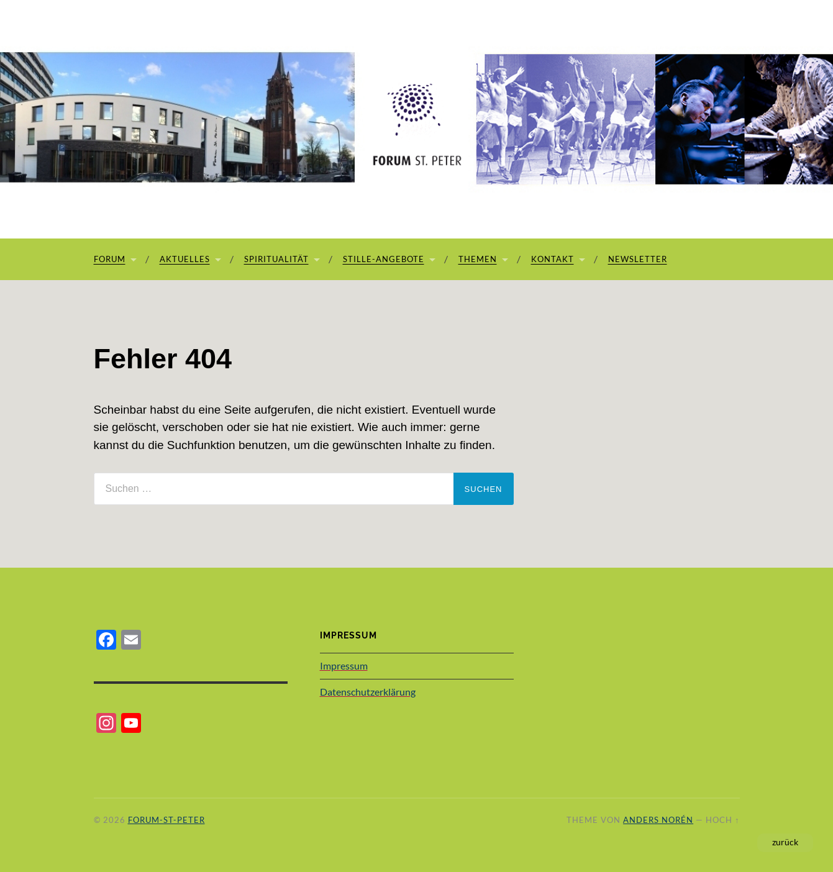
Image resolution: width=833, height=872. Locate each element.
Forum (109, 259)
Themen (477, 259)
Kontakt (552, 259)
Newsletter (637, 259)
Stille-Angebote (383, 259)
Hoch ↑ (722, 820)
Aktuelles (185, 259)
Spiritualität (276, 259)
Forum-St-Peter (166, 820)
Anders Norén (658, 820)
